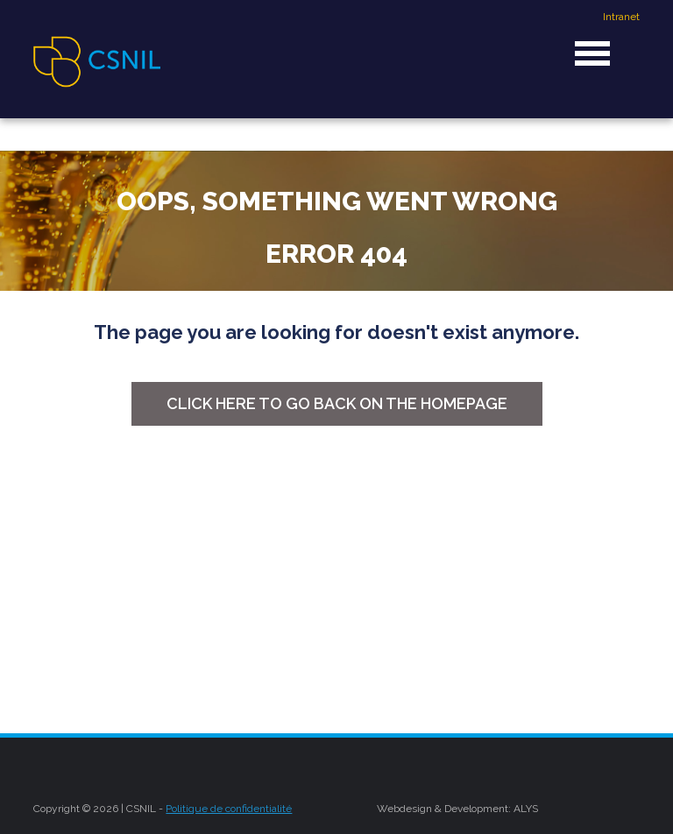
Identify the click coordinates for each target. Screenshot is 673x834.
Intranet (621, 17)
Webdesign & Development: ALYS (457, 808)
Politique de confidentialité (229, 808)
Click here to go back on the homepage (336, 403)
